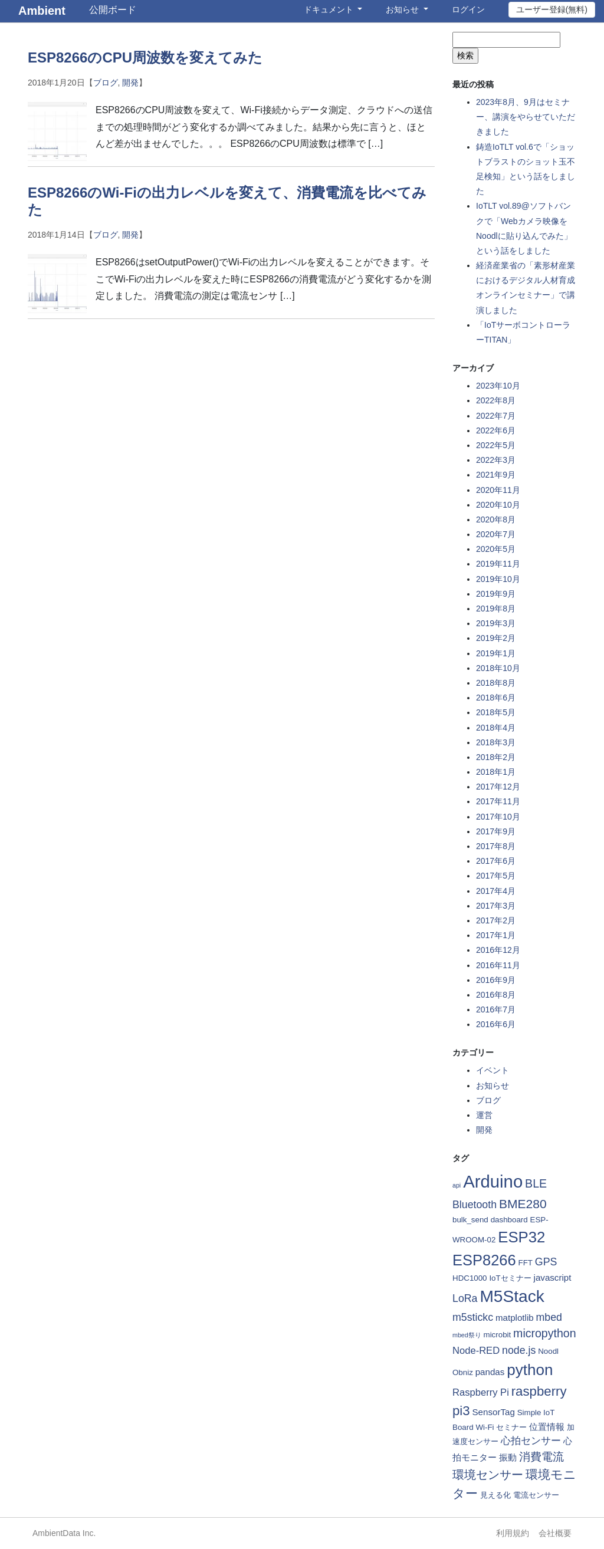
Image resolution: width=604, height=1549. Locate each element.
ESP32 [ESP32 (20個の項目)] (521, 1237)
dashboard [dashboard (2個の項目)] (509, 1219)
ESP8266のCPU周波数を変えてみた (145, 57)
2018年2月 (496, 757)
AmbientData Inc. (64, 1533)
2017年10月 (498, 816)
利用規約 (512, 1533)
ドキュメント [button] (330, 9)
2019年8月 (496, 608)
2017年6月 (496, 861)
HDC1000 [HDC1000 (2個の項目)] (469, 1278)
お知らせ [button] (403, 9)
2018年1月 (496, 772)
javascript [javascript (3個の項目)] (553, 1277)
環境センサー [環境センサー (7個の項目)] (487, 1474)
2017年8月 (496, 846)
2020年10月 (498, 504)
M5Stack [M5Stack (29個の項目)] (512, 1296)
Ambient (41, 10)
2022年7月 (496, 415)
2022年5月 (496, 445)
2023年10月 (498, 385)
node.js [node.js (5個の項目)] (519, 1350)
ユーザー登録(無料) (551, 9)
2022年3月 (496, 460)
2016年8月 (496, 994)
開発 (130, 82)
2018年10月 (498, 668)
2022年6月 (496, 430)
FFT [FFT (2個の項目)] (525, 1262)
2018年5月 (496, 712)
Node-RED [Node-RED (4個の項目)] (476, 1350)
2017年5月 (496, 875)
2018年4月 (496, 727)
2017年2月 (496, 920)
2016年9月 (496, 980)
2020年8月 (496, 519)
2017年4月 (496, 891)
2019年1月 (496, 653)
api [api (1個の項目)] (456, 1185)
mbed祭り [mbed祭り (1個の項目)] (466, 1334)
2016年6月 (496, 1024)
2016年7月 (496, 1009)
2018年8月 (496, 683)
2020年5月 (496, 549)
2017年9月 (496, 831)
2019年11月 (498, 563)
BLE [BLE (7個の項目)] (536, 1183)
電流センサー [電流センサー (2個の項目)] (536, 1495)
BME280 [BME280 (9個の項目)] (523, 1204)
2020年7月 (496, 534)
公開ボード (112, 10)
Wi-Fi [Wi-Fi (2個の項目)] (484, 1427)
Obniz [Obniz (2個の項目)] (462, 1372)
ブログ (105, 82)
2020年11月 (498, 490)
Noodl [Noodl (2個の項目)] (548, 1351)
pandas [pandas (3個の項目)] (490, 1372)
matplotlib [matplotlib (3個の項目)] (514, 1318)
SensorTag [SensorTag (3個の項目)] (493, 1412)
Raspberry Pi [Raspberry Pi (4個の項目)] (480, 1392)
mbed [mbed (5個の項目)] (549, 1317)
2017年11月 (498, 801)
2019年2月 (496, 638)
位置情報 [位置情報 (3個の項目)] (546, 1427)
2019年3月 (496, 623)
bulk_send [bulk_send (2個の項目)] (470, 1219)
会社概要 (555, 1533)
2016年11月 (498, 965)
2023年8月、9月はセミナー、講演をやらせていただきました (525, 116)
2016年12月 (498, 950)
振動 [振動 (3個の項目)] (508, 1457)
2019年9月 (496, 593)
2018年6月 (496, 697)
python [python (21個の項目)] (530, 1370)
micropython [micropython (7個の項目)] (544, 1333)
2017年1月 (496, 935)
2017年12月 (498, 786)
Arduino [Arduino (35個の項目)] (493, 1181)
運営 (484, 1115)
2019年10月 (498, 579)
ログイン (468, 9)
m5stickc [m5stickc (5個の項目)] (472, 1317)
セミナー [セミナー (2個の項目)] (511, 1427)
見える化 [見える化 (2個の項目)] (495, 1495)
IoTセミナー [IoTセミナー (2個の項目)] (510, 1278)
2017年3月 (496, 905)
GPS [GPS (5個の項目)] (546, 1262)
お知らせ (492, 1085)
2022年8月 (496, 400)
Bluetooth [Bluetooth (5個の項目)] (474, 1205)
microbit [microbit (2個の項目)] (497, 1334)
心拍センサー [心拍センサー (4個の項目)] (531, 1440)
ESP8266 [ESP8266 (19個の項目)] (484, 1260)
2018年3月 (496, 742)
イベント (492, 1070)
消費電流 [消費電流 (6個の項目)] (541, 1457)
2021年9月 (496, 474)
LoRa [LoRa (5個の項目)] (464, 1298)
